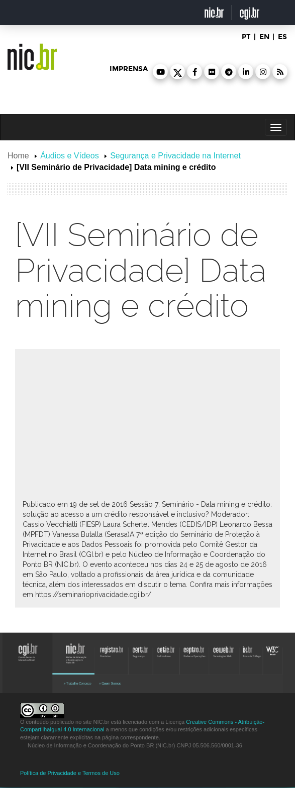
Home (18, 155)
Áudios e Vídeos (69, 155)
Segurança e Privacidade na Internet (175, 155)
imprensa (129, 69)
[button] (160, 71)
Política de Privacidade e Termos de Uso (70, 773)
